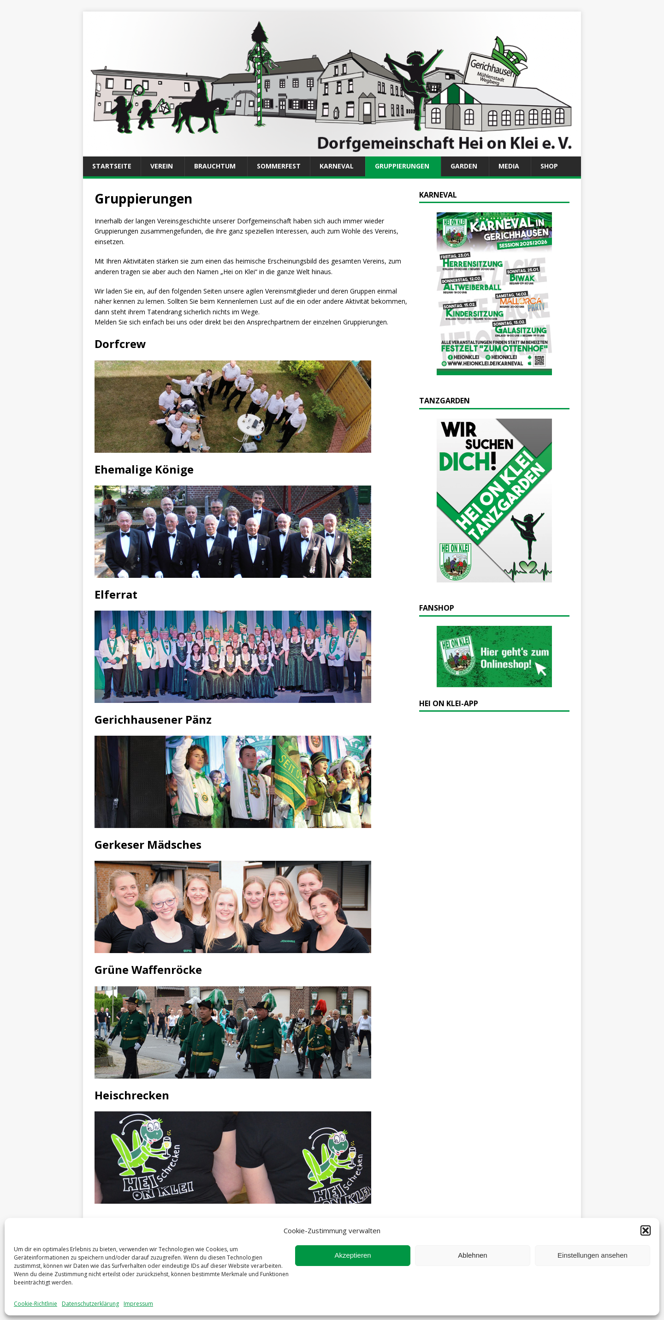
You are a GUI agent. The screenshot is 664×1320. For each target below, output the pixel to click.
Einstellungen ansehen (592, 1255)
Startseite (111, 166)
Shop (549, 166)
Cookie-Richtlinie (35, 1304)
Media (508, 166)
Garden (464, 166)
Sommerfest (279, 166)
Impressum (138, 1304)
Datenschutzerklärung (90, 1304)
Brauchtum (215, 166)
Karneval (337, 166)
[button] (645, 1230)
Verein (161, 166)
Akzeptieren (352, 1255)
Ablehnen (472, 1255)
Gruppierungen (402, 166)
